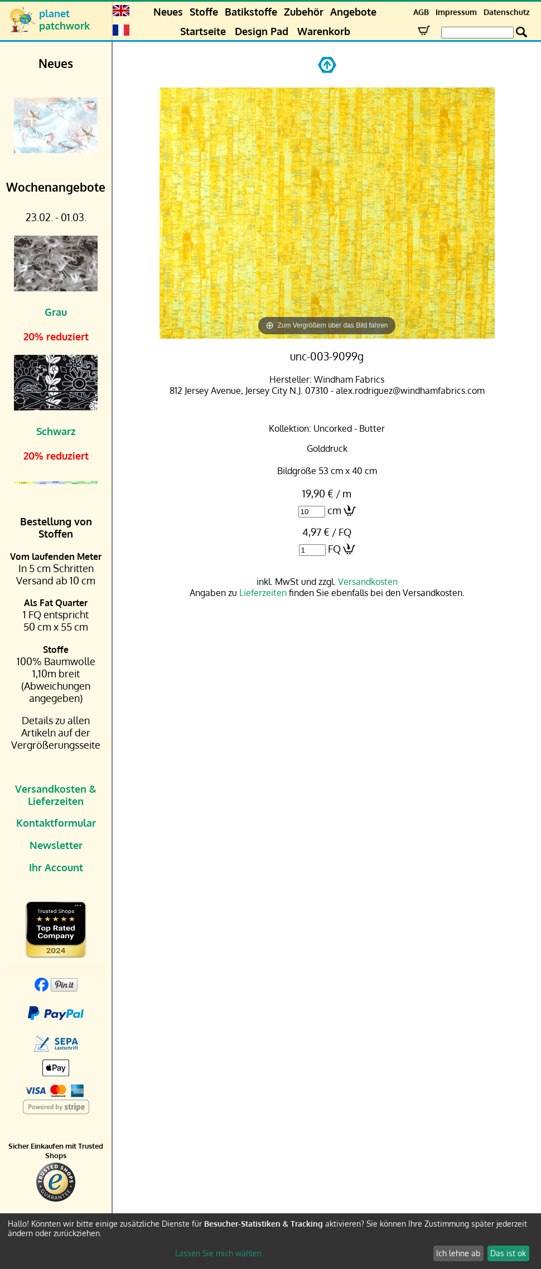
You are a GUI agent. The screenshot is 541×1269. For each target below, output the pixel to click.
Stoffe (204, 12)
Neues (168, 12)
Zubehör (303, 12)
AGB (421, 12)
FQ (334, 549)
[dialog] (270, 1241)
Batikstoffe (251, 12)
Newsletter (56, 845)
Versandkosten (368, 581)
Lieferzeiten (263, 592)
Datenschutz (507, 12)
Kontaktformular (56, 823)
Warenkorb (323, 31)
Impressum (456, 12)
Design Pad (261, 31)
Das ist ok (508, 1253)
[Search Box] (477, 32)
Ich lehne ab (458, 1253)
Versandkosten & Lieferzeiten (55, 795)
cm (334, 510)
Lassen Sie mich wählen (218, 1253)
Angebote (353, 12)
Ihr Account (56, 867)
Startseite (203, 31)
